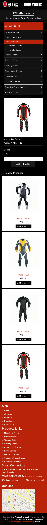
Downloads (8, 421)
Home (8, 18)
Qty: (7, 154)
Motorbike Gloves (13, 37)
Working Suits (23, 60)
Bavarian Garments (23, 92)
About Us (7, 414)
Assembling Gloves (23, 71)
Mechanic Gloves (23, 81)
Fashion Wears (23, 54)
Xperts (37, 522)
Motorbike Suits (12, 42)
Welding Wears (23, 65)
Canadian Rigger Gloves (23, 87)
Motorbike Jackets (14, 46)
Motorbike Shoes (13, 50)
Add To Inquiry (23, 226)
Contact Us (8, 425)
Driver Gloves (23, 76)
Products (7, 418)
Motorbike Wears (20, 18)
